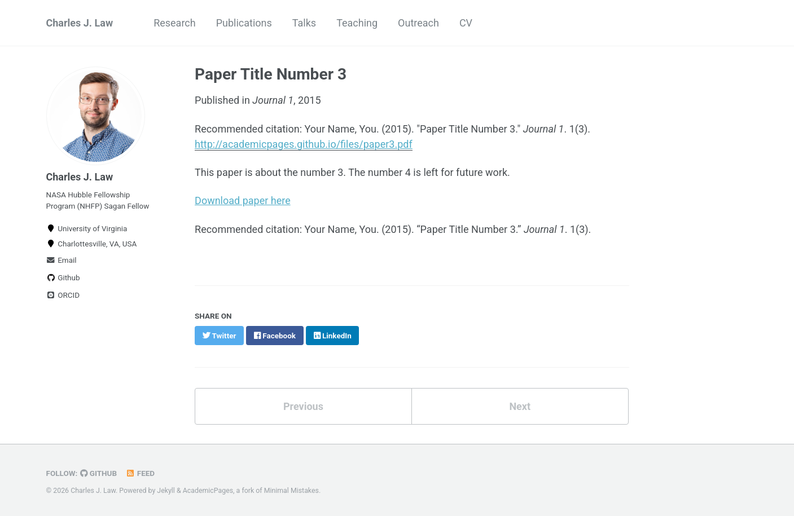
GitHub (98, 473)
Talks (304, 23)
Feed (140, 473)
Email (61, 259)
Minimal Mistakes (291, 491)
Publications (244, 23)
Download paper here (243, 200)
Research (174, 23)
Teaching (357, 23)
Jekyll (166, 491)
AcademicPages (208, 491)
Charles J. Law (79, 23)
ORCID (63, 294)
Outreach (418, 23)
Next (519, 406)
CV (465, 23)
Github (63, 277)
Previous (303, 406)
